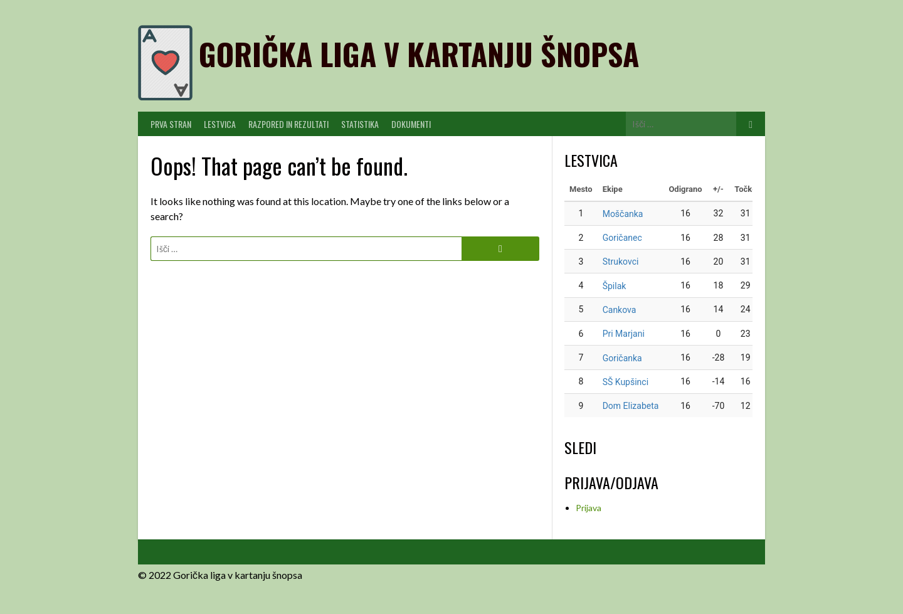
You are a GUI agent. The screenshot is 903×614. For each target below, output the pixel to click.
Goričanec (622, 238)
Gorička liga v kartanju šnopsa (419, 53)
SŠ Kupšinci (625, 382)
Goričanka (622, 358)
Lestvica (220, 123)
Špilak (614, 286)
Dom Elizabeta (631, 406)
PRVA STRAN (170, 123)
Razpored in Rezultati (288, 123)
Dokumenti (411, 123)
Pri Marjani (624, 334)
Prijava (588, 507)
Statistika (360, 123)
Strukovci (621, 262)
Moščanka (623, 214)
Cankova (619, 310)
